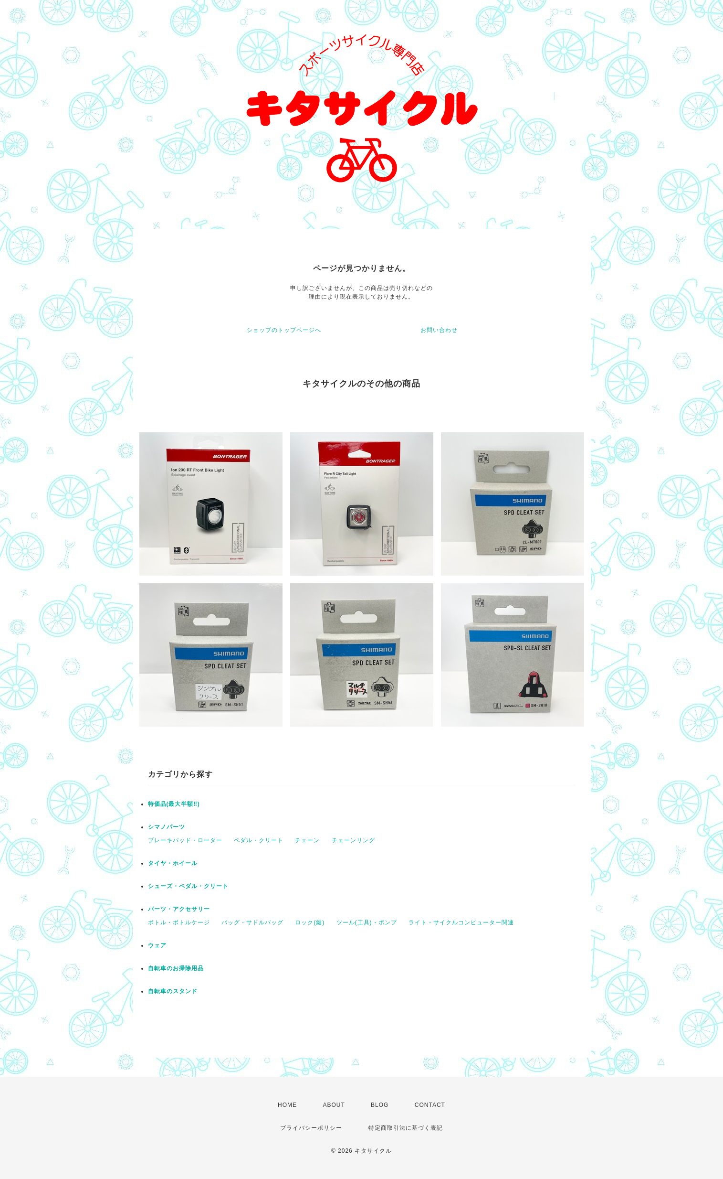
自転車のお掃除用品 (176, 968)
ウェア (157, 945)
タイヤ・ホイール (173, 863)
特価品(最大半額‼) (174, 804)
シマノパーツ (166, 827)
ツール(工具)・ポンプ (366, 922)
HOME (287, 1105)
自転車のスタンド (173, 991)
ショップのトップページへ (284, 330)
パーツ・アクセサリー (179, 909)
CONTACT (430, 1105)
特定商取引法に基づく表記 (405, 1128)
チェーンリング (353, 840)
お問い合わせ (439, 330)
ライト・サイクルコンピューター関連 (461, 922)
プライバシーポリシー (311, 1128)
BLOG (379, 1105)
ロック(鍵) (310, 922)
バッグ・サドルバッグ (252, 922)
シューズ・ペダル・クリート (188, 886)
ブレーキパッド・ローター (185, 840)
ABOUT (334, 1105)
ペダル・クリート (258, 840)
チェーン (307, 840)
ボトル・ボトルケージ (179, 922)
